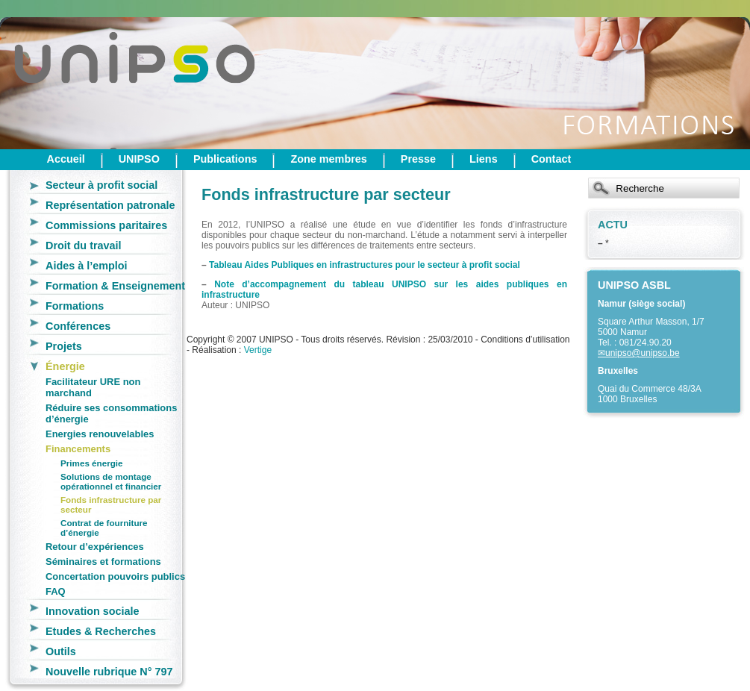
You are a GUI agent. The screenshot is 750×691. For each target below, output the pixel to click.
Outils (61, 651)
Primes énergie (91, 463)
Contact (551, 159)
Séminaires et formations (103, 561)
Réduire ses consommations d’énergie (111, 413)
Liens (483, 159)
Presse (418, 159)
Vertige (258, 350)
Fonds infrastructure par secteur (110, 504)
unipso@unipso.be (642, 353)
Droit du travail (84, 245)
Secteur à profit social (101, 185)
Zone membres (328, 159)
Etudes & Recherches (101, 631)
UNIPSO (139, 159)
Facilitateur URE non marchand (93, 387)
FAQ (56, 591)
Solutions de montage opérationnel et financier (110, 481)
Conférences (78, 326)
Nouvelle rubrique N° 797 (109, 672)
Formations (75, 306)
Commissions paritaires (106, 225)
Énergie (65, 366)
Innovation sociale (93, 611)
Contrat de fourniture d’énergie (104, 527)
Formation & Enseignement (115, 286)
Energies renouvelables (100, 434)
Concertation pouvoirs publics (115, 576)
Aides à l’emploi (87, 266)
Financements (78, 448)
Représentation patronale (110, 205)
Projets (64, 346)
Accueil (66, 159)
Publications (225, 159)
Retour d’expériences (95, 546)
